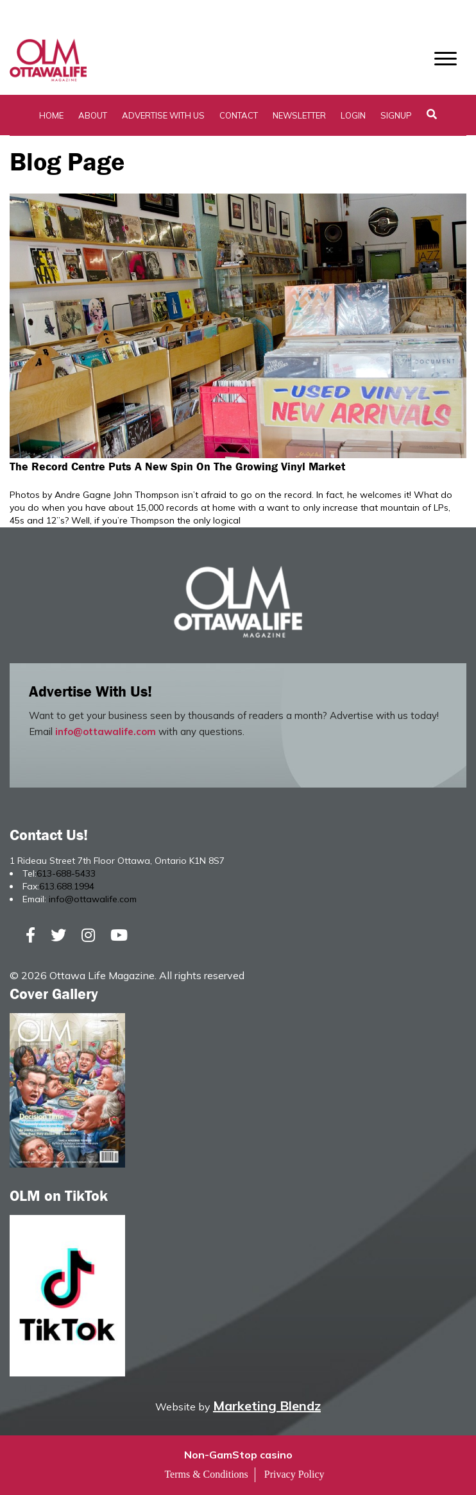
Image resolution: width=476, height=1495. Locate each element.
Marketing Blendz (267, 1406)
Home (51, 115)
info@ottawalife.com (105, 731)
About (92, 115)
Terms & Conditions (206, 1474)
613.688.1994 (66, 886)
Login (353, 115)
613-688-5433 (66, 873)
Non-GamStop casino (238, 1454)
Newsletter (299, 115)
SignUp (396, 115)
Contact (238, 115)
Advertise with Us (163, 115)
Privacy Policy (294, 1474)
